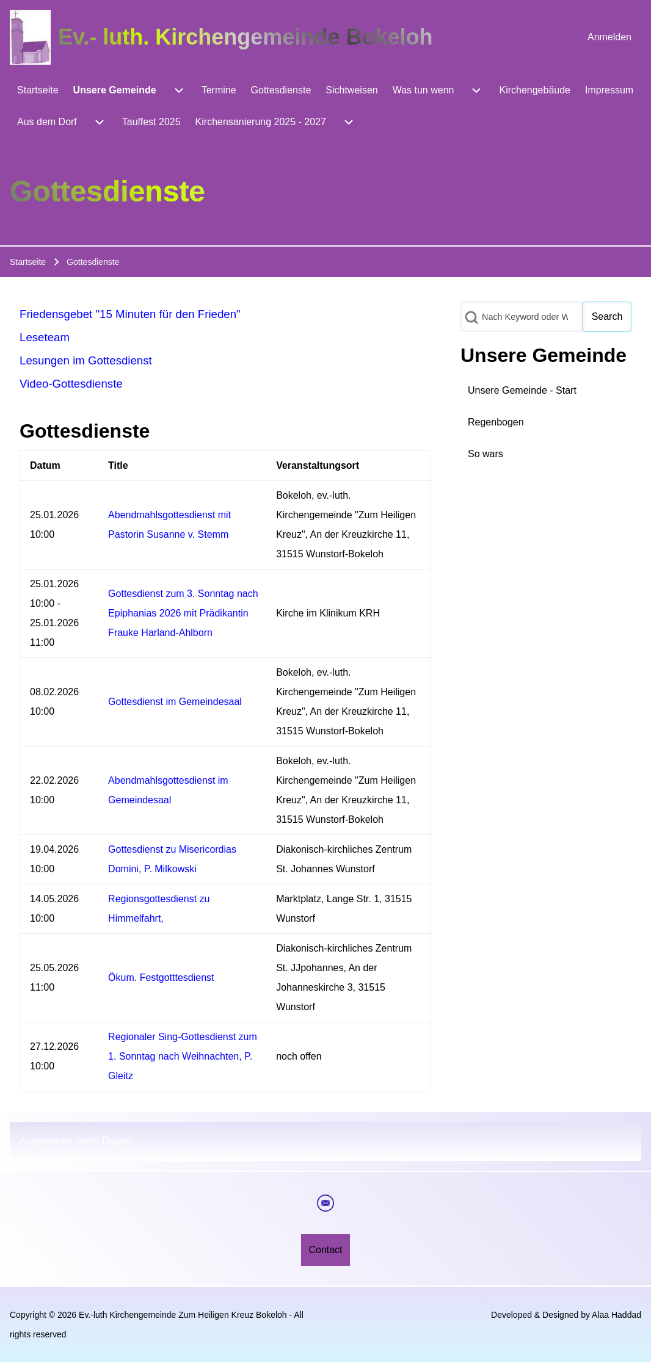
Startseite (28, 262)
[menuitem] (609, 37)
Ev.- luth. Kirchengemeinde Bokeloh (245, 36)
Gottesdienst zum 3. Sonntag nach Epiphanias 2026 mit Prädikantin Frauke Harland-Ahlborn (183, 613)
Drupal (116, 1141)
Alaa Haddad (616, 1315)
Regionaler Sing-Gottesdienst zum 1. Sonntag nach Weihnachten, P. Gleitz (182, 1056)
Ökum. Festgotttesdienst (161, 977)
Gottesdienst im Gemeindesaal (175, 701)
